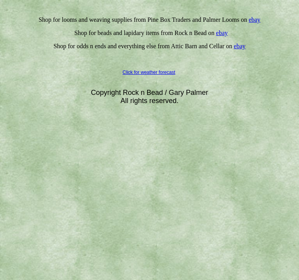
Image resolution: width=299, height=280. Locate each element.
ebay (239, 46)
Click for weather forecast (149, 72)
